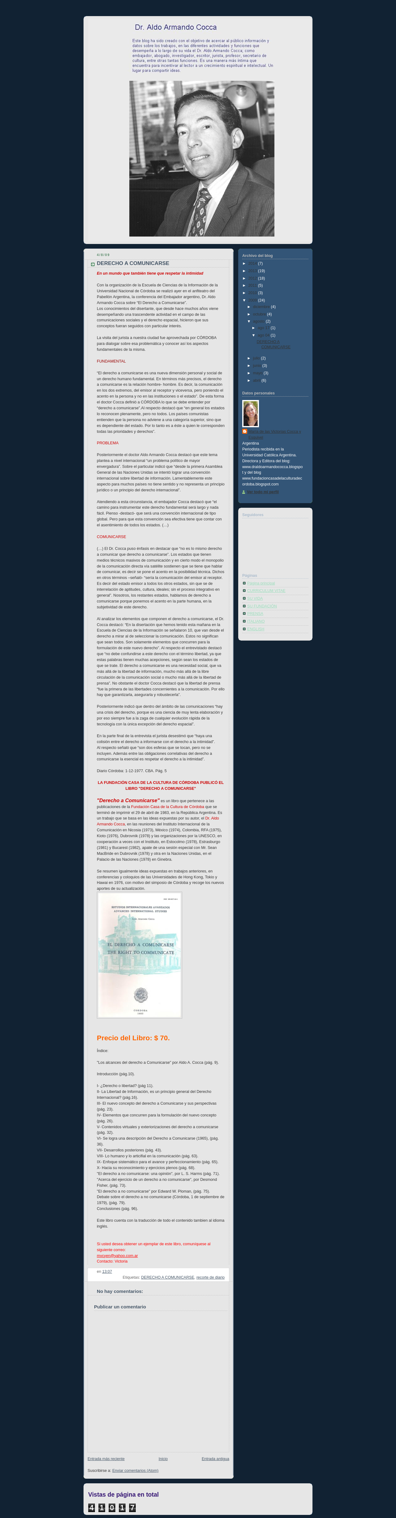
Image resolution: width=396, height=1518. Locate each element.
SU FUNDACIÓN (262, 606)
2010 (253, 293)
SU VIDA (255, 598)
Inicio (163, 1459)
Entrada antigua (215, 1459)
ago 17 (264, 328)
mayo (258, 373)
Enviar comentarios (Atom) (135, 1470)
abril (257, 380)
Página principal (261, 583)
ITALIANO (256, 621)
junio (257, 365)
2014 (253, 263)
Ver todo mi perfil (263, 492)
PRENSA (255, 613)
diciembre (262, 307)
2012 (253, 278)
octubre (260, 314)
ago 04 (264, 335)
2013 (253, 271)
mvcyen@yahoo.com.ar (117, 1256)
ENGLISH (255, 629)
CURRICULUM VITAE (266, 591)
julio (257, 358)
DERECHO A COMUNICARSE (167, 1277)
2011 (253, 285)
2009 (253, 300)
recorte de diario (210, 1277)
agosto (259, 321)
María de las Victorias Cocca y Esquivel (274, 434)
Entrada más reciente (106, 1459)
